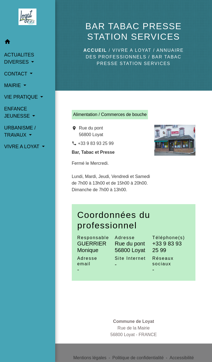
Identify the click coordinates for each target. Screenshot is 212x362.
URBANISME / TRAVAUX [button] (20, 131)
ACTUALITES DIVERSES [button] (19, 58)
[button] (27, 42)
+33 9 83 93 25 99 (95, 143)
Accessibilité (181, 357)
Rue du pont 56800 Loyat (91, 131)
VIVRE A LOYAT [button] (22, 146)
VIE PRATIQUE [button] (21, 97)
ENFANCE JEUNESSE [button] (17, 112)
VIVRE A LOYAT (132, 50)
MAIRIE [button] (13, 85)
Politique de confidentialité (138, 357)
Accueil (95, 50)
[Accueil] (27, 18)
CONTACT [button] (16, 74)
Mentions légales (90, 357)
